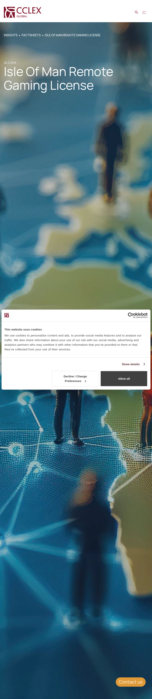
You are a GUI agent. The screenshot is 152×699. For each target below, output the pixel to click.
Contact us (131, 682)
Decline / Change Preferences (75, 378)
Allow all (124, 378)
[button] (144, 12)
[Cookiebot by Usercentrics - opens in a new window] (131, 315)
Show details (131, 364)
